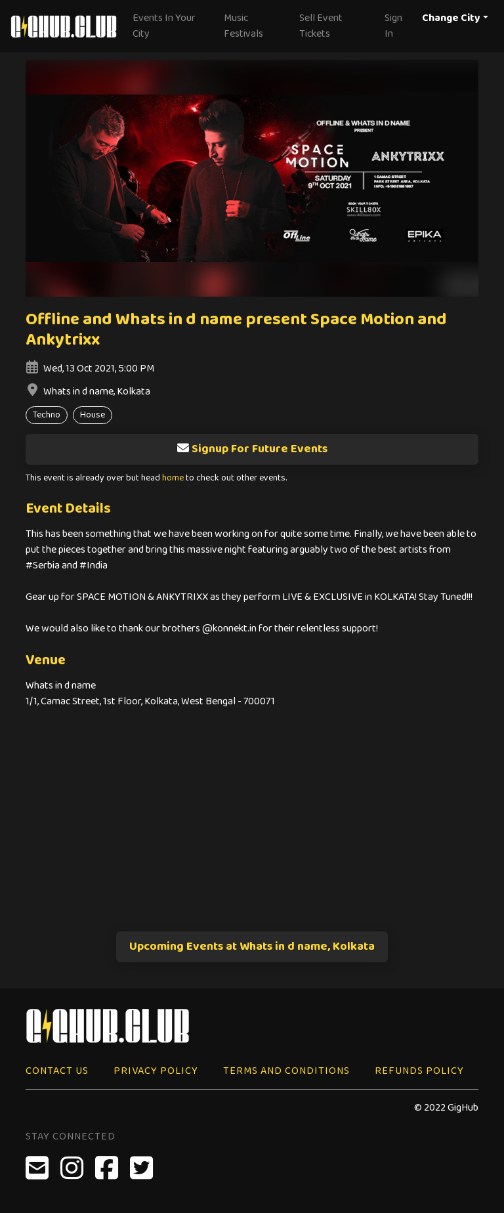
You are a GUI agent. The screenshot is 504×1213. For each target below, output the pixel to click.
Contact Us (57, 1070)
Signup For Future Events (252, 448)
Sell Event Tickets (321, 26)
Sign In (393, 26)
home (173, 478)
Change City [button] (451, 18)
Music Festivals (243, 26)
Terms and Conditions (286, 1070)
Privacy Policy (156, 1070)
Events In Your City (164, 26)
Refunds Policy (419, 1070)
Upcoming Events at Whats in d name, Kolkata (252, 946)
